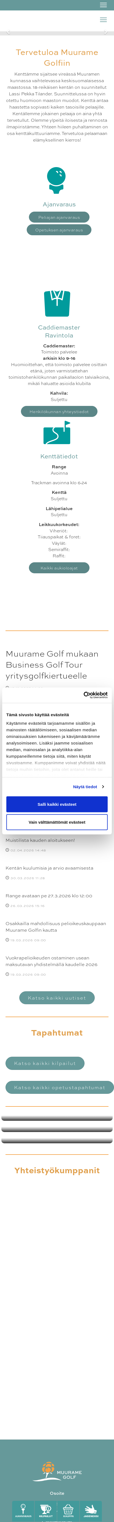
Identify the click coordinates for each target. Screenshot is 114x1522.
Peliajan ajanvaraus (59, 217)
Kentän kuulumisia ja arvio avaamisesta (49, 867)
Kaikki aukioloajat (59, 568)
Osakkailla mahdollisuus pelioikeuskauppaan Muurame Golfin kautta (56, 926)
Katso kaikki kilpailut (45, 1063)
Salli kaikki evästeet (57, 804)
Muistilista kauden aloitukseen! (40, 840)
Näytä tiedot (85, 786)
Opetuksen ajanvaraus (59, 230)
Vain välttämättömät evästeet (57, 822)
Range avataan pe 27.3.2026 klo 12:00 (49, 895)
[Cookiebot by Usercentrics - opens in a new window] (83, 695)
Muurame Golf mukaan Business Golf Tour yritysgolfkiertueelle (52, 664)
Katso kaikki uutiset (57, 997)
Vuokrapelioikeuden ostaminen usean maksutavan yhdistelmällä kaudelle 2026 (51, 960)
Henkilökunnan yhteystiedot (59, 411)
